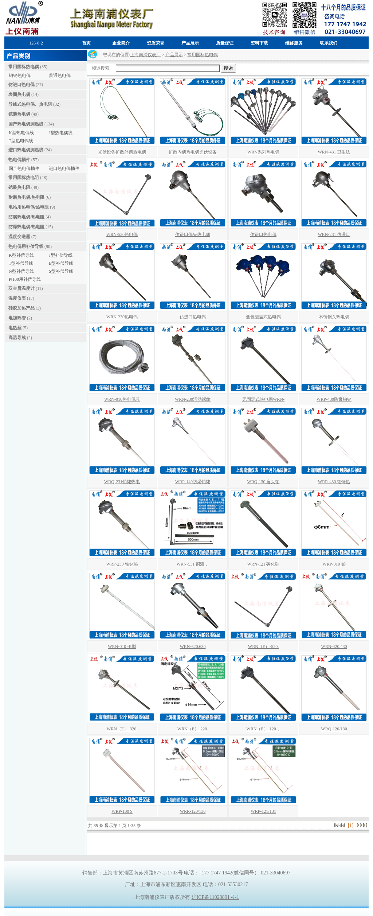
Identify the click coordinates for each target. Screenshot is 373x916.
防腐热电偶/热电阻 (26, 217)
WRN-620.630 (193, 646)
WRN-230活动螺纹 (193, 399)
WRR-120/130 (193, 811)
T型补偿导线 (21, 263)
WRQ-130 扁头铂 (263, 481)
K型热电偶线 (21, 132)
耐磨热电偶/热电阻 (26, 197)
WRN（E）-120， (263, 728)
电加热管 (17, 318)
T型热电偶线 (21, 140)
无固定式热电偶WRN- (263, 399)
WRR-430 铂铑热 (334, 481)
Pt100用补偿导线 (25, 279)
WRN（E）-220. (192, 728)
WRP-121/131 (263, 811)
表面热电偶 (19, 94)
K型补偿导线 (21, 255)
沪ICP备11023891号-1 (215, 897)
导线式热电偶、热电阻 (30, 104)
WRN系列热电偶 (263, 152)
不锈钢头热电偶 (334, 316)
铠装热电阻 (19, 187)
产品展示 (174, 54)
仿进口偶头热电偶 (192, 234)
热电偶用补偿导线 (25, 246)
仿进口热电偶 (21, 84)
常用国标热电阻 (23, 177)
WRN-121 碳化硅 (263, 564)
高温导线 (17, 337)
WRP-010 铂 (334, 564)
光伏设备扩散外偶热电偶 (122, 152)
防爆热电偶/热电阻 (26, 226)
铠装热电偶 (19, 114)
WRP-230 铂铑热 (122, 564)
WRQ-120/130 (334, 728)
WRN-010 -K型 (122, 646)
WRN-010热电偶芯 (122, 399)
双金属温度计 (21, 288)
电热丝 (14, 327)
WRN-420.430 (334, 646)
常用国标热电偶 (23, 66)
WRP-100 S (122, 811)
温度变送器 (19, 236)
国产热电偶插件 (24, 168)
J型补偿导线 (60, 255)
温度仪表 (17, 298)
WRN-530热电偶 (122, 234)
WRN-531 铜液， (193, 564)
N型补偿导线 (21, 271)
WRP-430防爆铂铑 (334, 399)
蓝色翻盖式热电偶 (263, 316)
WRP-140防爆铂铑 (192, 481)
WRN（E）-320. (122, 728)
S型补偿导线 (61, 271)
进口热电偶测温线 (25, 149)
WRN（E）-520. (263, 646)
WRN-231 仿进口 (334, 234)
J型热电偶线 (60, 132)
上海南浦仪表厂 (145, 54)
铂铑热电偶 (20, 75)
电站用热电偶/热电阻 (28, 207)
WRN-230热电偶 (122, 316)
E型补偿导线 (61, 263)
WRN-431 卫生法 (334, 152)
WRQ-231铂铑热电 (122, 481)
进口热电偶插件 (64, 168)
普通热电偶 (60, 75)
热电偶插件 (19, 159)
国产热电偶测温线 (25, 124)
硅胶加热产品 (21, 308)
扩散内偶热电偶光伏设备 (193, 152)
